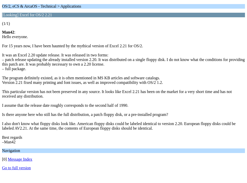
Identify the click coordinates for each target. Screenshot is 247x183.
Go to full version (16, 168)
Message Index (20, 159)
